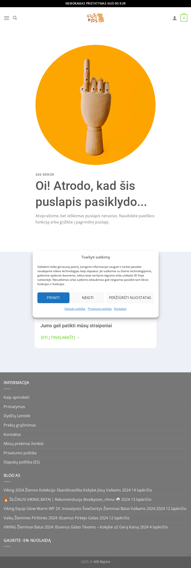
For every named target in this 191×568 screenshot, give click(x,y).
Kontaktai (120, 309)
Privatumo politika (100, 309)
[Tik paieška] (14, 18)
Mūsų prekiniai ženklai (24, 443)
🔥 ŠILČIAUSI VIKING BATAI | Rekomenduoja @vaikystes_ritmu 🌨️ (62, 499)
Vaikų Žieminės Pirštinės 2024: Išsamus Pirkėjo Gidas (51, 518)
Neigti (88, 297)
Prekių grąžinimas (20, 425)
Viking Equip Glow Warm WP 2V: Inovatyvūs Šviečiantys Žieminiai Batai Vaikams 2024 (79, 508)
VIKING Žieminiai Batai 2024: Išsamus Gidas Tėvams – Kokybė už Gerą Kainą (71, 527)
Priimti (53, 297)
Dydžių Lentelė (17, 415)
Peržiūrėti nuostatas (130, 297)
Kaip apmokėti (16, 397)
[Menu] (6, 18)
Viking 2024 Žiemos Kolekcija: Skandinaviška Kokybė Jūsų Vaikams (62, 490)
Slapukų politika (74, 309)
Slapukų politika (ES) (22, 462)
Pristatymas (14, 406)
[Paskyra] (175, 18)
